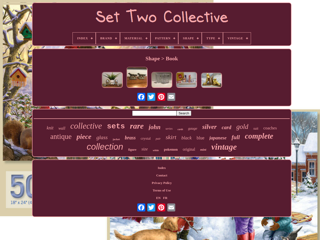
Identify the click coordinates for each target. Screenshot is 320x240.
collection (105, 146)
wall (62, 128)
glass (102, 137)
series (169, 128)
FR (165, 198)
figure (132, 149)
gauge (192, 128)
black (186, 137)
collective (86, 125)
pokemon (171, 149)
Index (162, 168)
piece (83, 136)
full (236, 137)
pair (158, 138)
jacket (116, 139)
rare (137, 125)
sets (116, 126)
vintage (224, 146)
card (227, 127)
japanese (218, 137)
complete (259, 136)
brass (130, 137)
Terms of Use (162, 190)
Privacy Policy (162, 183)
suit (255, 128)
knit (50, 127)
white (156, 150)
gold (242, 126)
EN (158, 198)
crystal (146, 138)
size (145, 149)
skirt (171, 137)
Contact (161, 175)
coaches (270, 128)
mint (203, 149)
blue (200, 137)
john (154, 127)
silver (209, 126)
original (189, 149)
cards (180, 129)
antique (61, 136)
